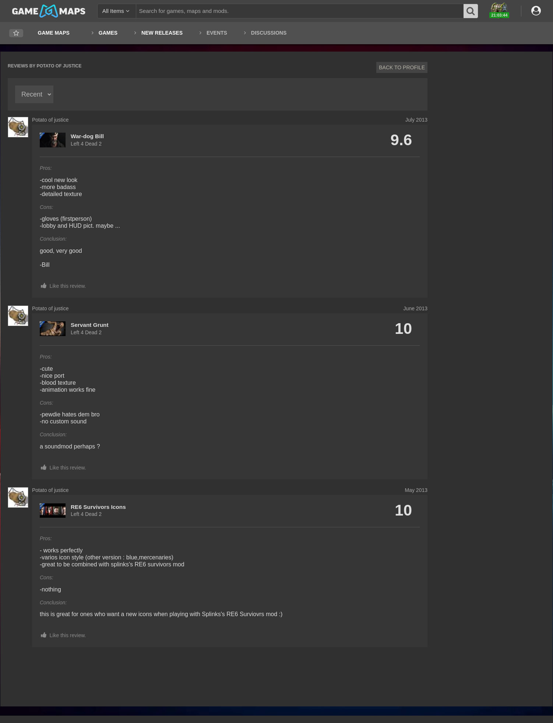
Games (108, 33)
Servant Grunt (90, 325)
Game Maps (54, 33)
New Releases (162, 33)
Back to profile (402, 67)
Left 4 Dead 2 (86, 144)
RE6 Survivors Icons (98, 507)
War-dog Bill (87, 136)
